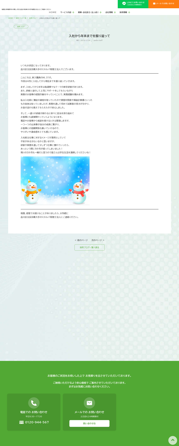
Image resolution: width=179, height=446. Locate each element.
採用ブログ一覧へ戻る (89, 248)
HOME (53, 11)
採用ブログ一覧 (21, 18)
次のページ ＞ (98, 240)
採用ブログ (33, 18)
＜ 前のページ (81, 240)
